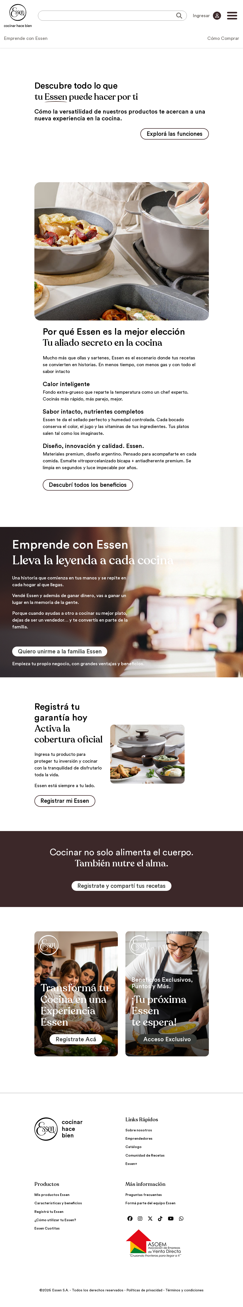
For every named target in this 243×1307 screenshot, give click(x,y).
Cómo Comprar (223, 38)
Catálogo (133, 1149)
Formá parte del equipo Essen (150, 1206)
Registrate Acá (76, 1042)
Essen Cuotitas (47, 1231)
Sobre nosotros (138, 1133)
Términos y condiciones (184, 1292)
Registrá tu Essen (48, 1214)
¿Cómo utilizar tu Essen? (55, 1222)
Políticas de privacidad (144, 1292)
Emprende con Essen (26, 38)
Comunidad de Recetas (145, 1158)
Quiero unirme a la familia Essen (63, 653)
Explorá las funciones (172, 134)
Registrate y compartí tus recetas (121, 888)
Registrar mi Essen (67, 803)
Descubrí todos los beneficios (91, 486)
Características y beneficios (58, 1206)
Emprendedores (138, 1141)
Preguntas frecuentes (143, 1197)
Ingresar (206, 16)
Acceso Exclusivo (167, 1042)
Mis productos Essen (52, 1197)
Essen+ (131, 1166)
